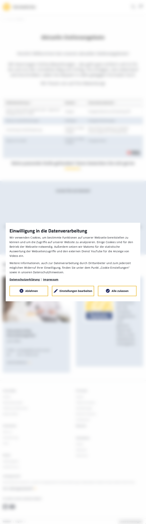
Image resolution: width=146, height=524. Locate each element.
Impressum (51, 279)
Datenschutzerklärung (25, 279)
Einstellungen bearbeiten (76, 291)
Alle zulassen (120, 291)
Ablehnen (31, 291)
